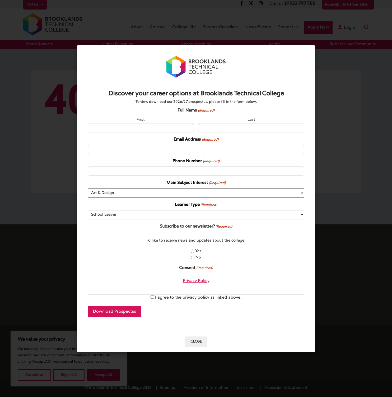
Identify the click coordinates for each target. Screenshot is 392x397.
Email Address (196, 140)
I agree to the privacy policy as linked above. (198, 298)
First (141, 120)
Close (196, 342)
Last (251, 120)
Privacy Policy (196, 281)
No (198, 258)
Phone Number (195, 161)
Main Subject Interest (195, 183)
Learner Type (196, 205)
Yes (198, 251)
